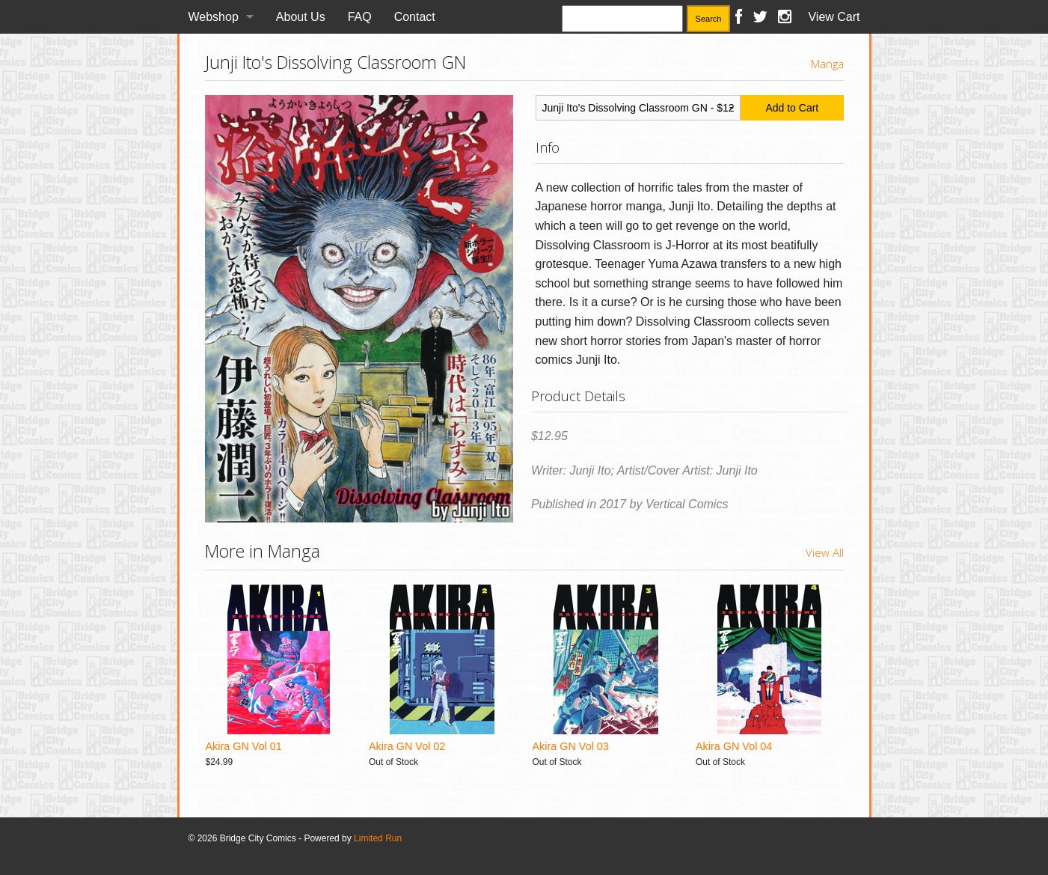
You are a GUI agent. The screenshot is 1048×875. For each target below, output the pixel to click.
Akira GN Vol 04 (734, 746)
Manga (827, 63)
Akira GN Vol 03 (571, 746)
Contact (414, 16)
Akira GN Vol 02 (407, 746)
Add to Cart (791, 108)
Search (709, 18)
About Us (300, 16)
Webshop (214, 16)
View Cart (833, 16)
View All (825, 552)
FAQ (360, 16)
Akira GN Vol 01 (244, 746)
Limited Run (378, 838)
